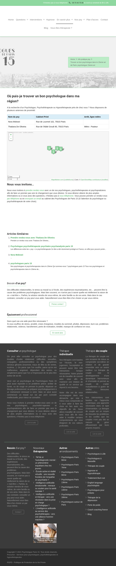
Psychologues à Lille (97, 454)
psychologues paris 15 (21, 263)
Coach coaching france (98, 510)
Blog (46, 28)
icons (71, 179)
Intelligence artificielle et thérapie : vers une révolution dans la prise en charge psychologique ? (45, 500)
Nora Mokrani (17, 255)
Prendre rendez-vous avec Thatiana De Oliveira (33, 238)
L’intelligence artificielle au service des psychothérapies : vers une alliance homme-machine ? (45, 514)
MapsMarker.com (57, 179)
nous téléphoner (66, 196)
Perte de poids (94, 505)
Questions (22, 19)
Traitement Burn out (96, 478)
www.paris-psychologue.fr (90, 207)
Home (11, 19)
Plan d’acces (92, 19)
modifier (105, 179)
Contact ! (18, 512)
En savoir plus (65, 19)
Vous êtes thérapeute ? (61, 28)
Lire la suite (31, 423)
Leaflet (66, 179)
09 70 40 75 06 (75, 3)
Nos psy (79, 19)
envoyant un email (33, 198)
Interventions (37, 19)
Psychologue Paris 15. (31, 552)
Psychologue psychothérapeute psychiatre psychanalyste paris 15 (42, 246)
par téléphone (13, 198)
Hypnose (50, 19)
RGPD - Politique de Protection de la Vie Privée (26, 562)
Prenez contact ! (58, 304)
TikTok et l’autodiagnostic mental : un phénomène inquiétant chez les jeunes (45, 463)
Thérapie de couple (96, 466)
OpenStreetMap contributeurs (91, 179)
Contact (104, 19)
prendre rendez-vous (35, 190)
